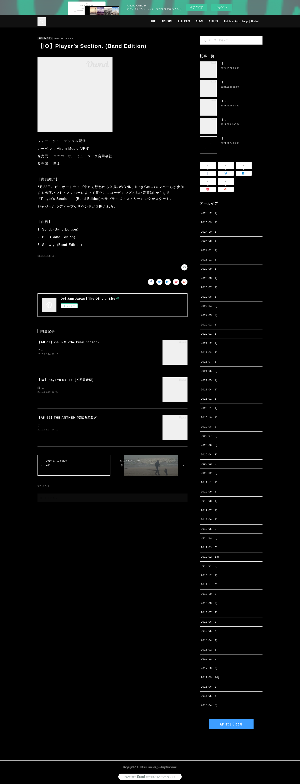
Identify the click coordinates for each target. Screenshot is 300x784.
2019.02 (210, 556)
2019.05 (209, 528)
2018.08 (209, 603)
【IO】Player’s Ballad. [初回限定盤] (66, 379)
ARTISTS (167, 21)
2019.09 (209, 491)
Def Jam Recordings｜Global (241, 21)
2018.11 (209, 584)
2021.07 (209, 361)
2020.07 (209, 436)
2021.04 (209, 389)
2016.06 (209, 686)
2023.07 (209, 287)
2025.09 (209, 222)
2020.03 (209, 463)
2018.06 (209, 621)
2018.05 (209, 630)
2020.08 (209, 426)
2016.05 (209, 695)
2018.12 (209, 575)
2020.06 (209, 445)
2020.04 (209, 454)
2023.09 (209, 268)
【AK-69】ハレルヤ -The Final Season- (68, 342)
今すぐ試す (196, 7)
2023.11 (209, 259)
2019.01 (209, 566)
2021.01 (209, 398)
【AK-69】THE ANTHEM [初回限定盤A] (68, 417)
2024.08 (209, 240)
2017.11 (209, 658)
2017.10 (209, 668)
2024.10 (209, 231)
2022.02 (209, 324)
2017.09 (210, 677)
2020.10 (209, 417)
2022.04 (209, 306)
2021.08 (209, 352)
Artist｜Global (231, 724)
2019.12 (209, 482)
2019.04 (209, 538)
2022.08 (209, 296)
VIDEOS (213, 21)
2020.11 (209, 408)
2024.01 (209, 250)
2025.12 (209, 213)
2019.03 (209, 547)
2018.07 (209, 612)
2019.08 (209, 501)
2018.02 (209, 649)
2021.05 (209, 380)
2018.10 (209, 593)
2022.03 (209, 315)
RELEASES (184, 21)
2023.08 (209, 278)
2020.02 (209, 473)
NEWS (199, 21)
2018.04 (209, 640)
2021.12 (209, 343)
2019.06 (209, 519)
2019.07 (209, 510)
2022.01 (209, 333)
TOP (153, 21)
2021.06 (209, 371)
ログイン (221, 7)
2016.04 (209, 705)
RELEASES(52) (47, 256)
